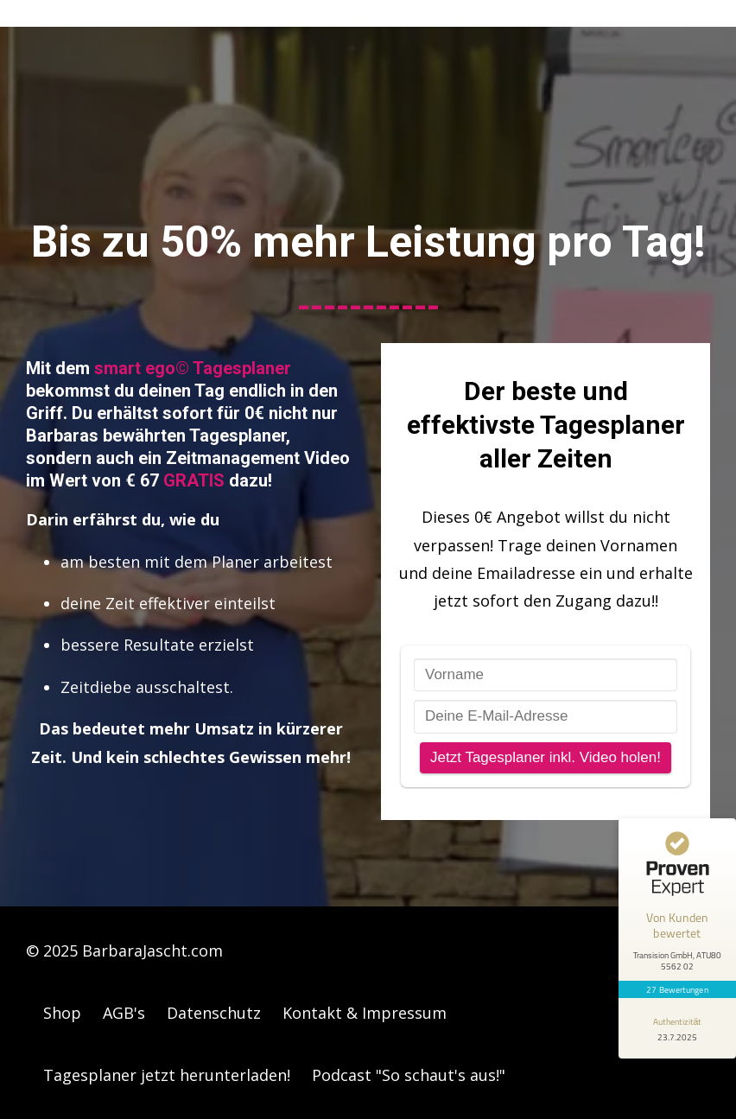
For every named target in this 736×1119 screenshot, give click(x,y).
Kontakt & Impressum (364, 1012)
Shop (62, 1012)
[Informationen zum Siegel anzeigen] (677, 1028)
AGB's (124, 1012)
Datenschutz (214, 1012)
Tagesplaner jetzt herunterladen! (166, 1075)
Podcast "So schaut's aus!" (408, 1075)
